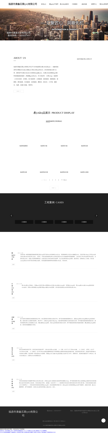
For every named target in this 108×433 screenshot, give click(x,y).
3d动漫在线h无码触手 (28, 432)
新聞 (13, 264)
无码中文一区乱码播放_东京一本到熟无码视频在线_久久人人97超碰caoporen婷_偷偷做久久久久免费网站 (23, 430)
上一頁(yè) (44, 180)
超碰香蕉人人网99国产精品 (17, 432)
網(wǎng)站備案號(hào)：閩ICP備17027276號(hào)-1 (54, 421)
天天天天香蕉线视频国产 (5, 432)
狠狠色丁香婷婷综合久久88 (49, 432)
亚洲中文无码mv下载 (38, 432)
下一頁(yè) (64, 180)
